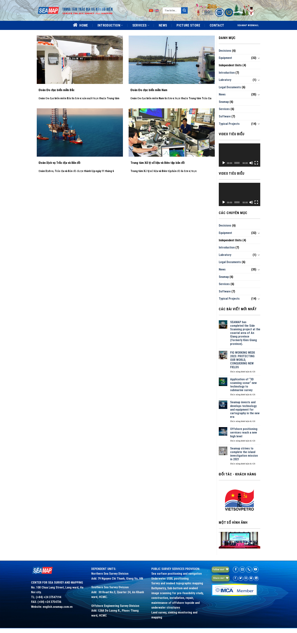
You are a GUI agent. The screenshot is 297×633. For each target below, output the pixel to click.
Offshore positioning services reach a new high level (243, 432)
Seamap (224, 102)
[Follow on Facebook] (236, 570)
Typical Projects (229, 124)
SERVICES (140, 25)
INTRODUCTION (110, 25)
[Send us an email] (242, 570)
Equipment (225, 58)
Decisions (225, 50)
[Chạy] (224, 163)
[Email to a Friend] (245, 578)
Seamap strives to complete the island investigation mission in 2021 (244, 454)
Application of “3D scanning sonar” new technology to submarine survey (243, 384)
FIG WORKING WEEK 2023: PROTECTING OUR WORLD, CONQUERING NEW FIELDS (242, 360)
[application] (239, 155)
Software (225, 116)
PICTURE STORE (188, 25)
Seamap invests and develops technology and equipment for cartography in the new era (244, 409)
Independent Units (230, 65)
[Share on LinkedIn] (256, 578)
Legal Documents (230, 87)
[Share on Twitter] (240, 578)
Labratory (225, 80)
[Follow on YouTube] (255, 570)
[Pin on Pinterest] (251, 578)
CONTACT (217, 25)
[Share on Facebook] (235, 578)
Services (224, 109)
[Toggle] (258, 58)
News (222, 94)
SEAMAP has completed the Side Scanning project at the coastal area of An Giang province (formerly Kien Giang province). (245, 333)
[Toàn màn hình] (256, 163)
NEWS (163, 25)
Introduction (227, 72)
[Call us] (249, 570)
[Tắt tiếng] (251, 163)
